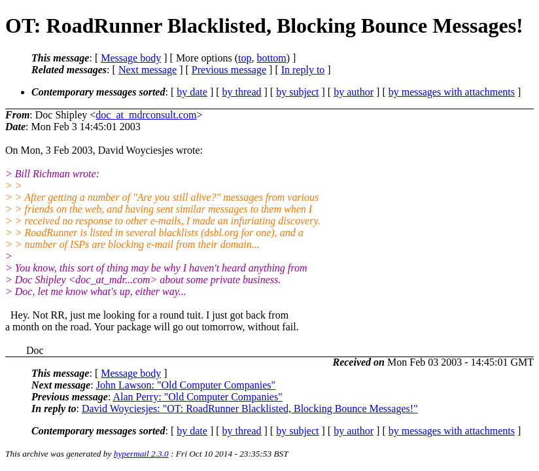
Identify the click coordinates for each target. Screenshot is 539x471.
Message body (131, 57)
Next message (147, 69)
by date (192, 91)
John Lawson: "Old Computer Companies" (185, 385)
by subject (297, 91)
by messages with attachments (452, 91)
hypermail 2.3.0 (141, 454)
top (244, 57)
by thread (242, 91)
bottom (271, 57)
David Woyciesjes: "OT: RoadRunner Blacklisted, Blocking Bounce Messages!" (250, 408)
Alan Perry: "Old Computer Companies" (197, 396)
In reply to (303, 69)
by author (354, 91)
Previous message (229, 69)
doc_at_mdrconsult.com (146, 114)
